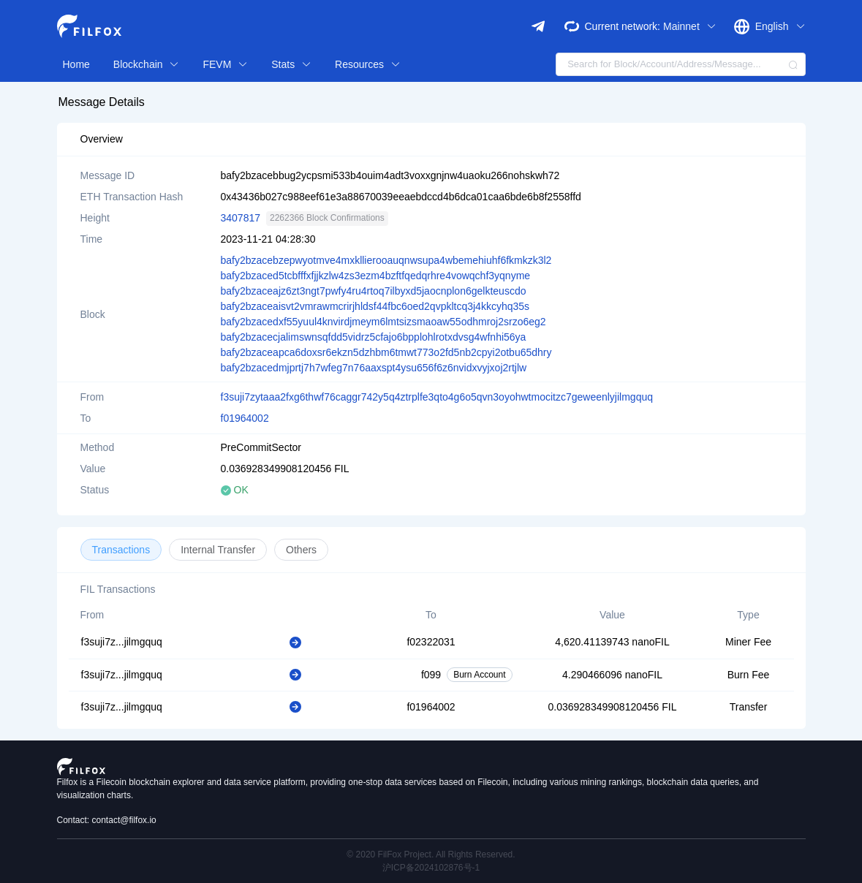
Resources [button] (368, 64)
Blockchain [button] (146, 64)
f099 (431, 675)
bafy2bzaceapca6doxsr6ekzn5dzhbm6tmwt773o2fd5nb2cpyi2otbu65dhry (386, 352)
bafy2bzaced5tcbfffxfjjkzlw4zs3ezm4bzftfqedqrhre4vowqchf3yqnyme (376, 275)
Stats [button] (291, 64)
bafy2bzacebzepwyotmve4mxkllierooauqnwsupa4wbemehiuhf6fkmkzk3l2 (386, 260)
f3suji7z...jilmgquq (121, 642)
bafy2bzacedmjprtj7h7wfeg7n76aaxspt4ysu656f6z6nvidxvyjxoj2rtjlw (374, 368)
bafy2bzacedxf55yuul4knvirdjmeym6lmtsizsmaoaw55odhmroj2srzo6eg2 (383, 321)
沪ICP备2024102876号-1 (431, 868)
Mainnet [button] (690, 26)
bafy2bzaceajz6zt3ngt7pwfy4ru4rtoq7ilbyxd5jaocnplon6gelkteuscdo (373, 291)
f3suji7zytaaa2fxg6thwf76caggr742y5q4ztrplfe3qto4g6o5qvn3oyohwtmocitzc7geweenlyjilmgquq (437, 397)
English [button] (780, 26)
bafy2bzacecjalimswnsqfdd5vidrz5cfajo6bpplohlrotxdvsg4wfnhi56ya (373, 337)
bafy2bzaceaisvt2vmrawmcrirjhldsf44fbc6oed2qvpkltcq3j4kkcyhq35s (375, 306)
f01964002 (245, 418)
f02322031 (431, 642)
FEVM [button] (225, 64)
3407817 (241, 218)
